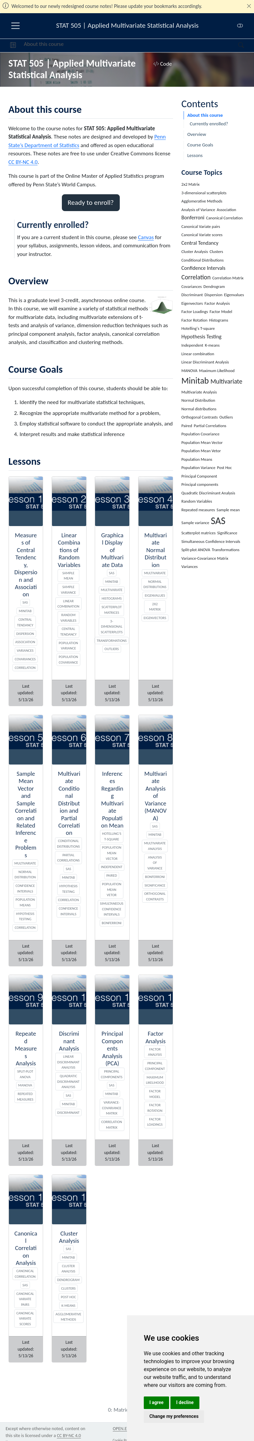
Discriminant (68, 1112)
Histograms (112, 598)
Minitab (25, 611)
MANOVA (25, 1085)
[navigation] (151, 45)
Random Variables (68, 617)
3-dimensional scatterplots (111, 626)
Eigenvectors (155, 617)
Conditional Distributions (68, 843)
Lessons (195, 155)
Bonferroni (111, 923)
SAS (25, 602)
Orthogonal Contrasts (154, 896)
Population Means (25, 902)
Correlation (25, 667)
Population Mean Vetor (111, 889)
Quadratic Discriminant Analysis (68, 1081)
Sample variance (68, 589)
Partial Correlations (68, 858)
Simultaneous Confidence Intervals (111, 909)
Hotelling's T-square (111, 836)
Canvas (146, 237)
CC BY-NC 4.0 (23, 162)
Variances (25, 650)
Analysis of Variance (155, 862)
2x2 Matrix (155, 607)
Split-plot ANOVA (25, 1074)
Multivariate (111, 589)
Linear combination (69, 604)
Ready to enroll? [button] (91, 202)
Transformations (112, 640)
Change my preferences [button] (173, 1416)
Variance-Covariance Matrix (111, 1107)
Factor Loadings (155, 1122)
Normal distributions (154, 584)
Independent (111, 866)
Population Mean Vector (111, 853)
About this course (44, 44)
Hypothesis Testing (25, 916)
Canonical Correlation (25, 1274)
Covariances (25, 659)
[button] (13, 45)
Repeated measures (25, 1096)
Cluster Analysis (68, 1269)
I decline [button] (184, 1402)
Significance (154, 885)
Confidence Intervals (25, 888)
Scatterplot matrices (112, 610)
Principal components (112, 1074)
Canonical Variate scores (25, 1318)
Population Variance (68, 646)
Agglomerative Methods (68, 1317)
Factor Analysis (155, 1052)
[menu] (15, 25)
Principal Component (155, 1066)
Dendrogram (68, 1279)
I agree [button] (156, 1402)
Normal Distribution (25, 874)
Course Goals (200, 145)
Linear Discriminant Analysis (68, 1062)
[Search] (235, 45)
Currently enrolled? (209, 124)
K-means (68, 1305)
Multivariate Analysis (155, 846)
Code (162, 63)
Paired (111, 875)
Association (25, 642)
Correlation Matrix (111, 1124)
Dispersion (25, 633)
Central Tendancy (25, 622)
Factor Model (155, 1094)
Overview (196, 134)
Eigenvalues (155, 595)
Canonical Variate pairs (25, 1299)
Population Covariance (68, 659)
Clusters (68, 1288)
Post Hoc (68, 1297)
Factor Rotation (155, 1108)
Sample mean (69, 576)
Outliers (112, 648)
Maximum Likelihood (155, 1080)
